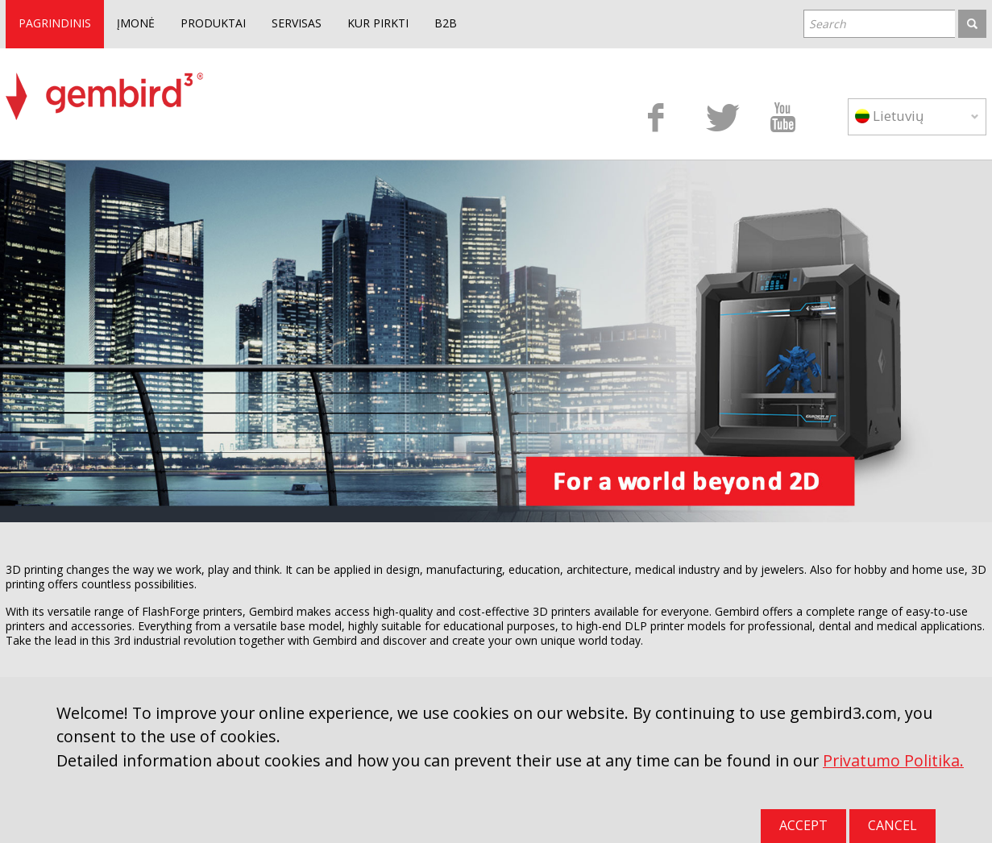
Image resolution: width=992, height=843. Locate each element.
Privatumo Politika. (893, 760)
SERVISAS (297, 23)
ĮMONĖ (136, 23)
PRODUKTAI (213, 23)
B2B (445, 23)
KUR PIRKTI (378, 23)
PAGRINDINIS (55, 23)
